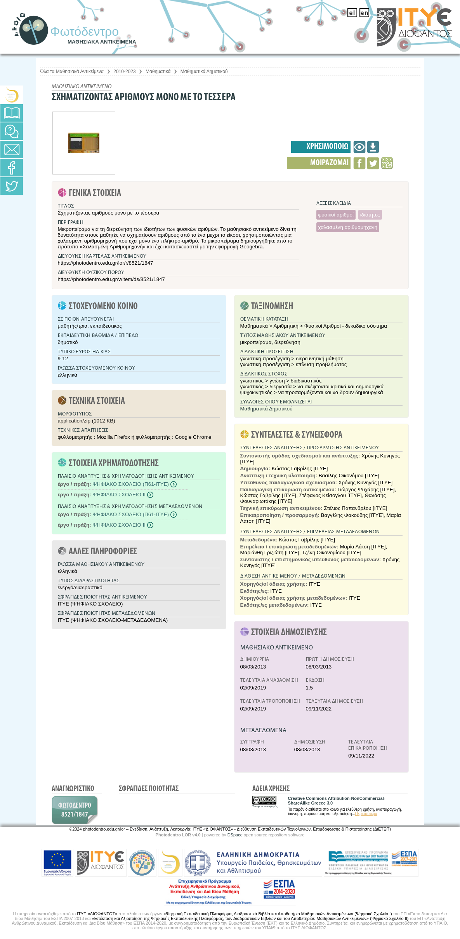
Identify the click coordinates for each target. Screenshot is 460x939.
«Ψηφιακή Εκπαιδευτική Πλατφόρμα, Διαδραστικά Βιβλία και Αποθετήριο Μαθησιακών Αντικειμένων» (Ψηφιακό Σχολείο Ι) (277, 913)
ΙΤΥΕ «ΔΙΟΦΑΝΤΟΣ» (97, 913)
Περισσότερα (366, 814)
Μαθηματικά (158, 71)
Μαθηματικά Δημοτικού (204, 71)
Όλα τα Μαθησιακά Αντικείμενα (72, 71)
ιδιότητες (370, 215)
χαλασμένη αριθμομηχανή (347, 227)
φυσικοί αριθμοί (336, 215)
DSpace (235, 835)
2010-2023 (124, 71)
